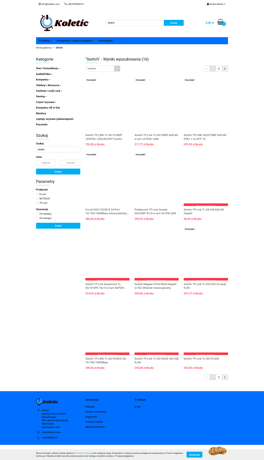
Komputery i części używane (75, 40)
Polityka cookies (94, 421)
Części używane (46, 102)
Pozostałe (41, 124)
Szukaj (58, 171)
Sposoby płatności (95, 427)
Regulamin (91, 416)
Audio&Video (44, 74)
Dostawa (90, 406)
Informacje (106, 40)
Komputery (43, 79)
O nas (138, 406)
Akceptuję (194, 454)
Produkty (45, 40)
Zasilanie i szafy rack (49, 90)
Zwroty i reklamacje (95, 411)
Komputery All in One (48, 107)
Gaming (41, 96)
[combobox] (102, 69)
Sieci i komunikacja (48, 68)
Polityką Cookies (83, 453)
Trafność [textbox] (91, 68)
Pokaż (58, 225)
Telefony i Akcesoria (48, 85)
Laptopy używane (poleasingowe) (54, 118)
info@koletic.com (51, 432)
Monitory (41, 113)
